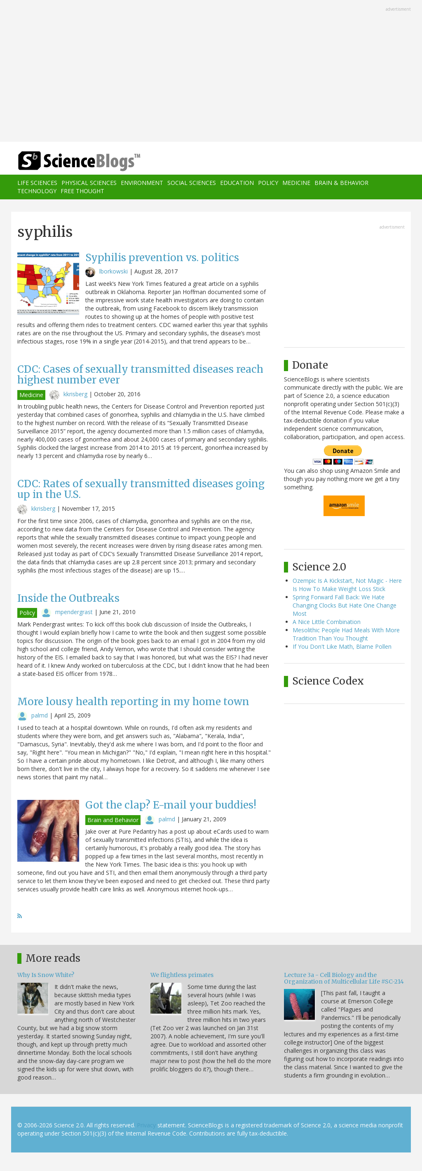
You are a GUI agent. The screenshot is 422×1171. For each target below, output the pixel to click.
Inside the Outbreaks (68, 598)
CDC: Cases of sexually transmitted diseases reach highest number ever (140, 374)
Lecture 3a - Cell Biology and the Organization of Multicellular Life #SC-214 (344, 978)
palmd (39, 715)
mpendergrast (74, 612)
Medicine (296, 183)
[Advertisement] (211, 71)
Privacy (146, 1125)
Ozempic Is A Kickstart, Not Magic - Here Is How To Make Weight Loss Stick (347, 585)
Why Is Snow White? (45, 975)
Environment (142, 183)
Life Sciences (37, 183)
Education (237, 183)
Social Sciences (191, 183)
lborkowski (113, 271)
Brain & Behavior (341, 183)
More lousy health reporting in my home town (133, 701)
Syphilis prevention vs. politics (162, 257)
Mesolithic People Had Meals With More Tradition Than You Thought (346, 634)
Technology (36, 191)
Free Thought (82, 191)
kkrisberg (75, 394)
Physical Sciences (89, 183)
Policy (268, 183)
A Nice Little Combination (327, 622)
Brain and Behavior (112, 820)
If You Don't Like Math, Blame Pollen (342, 646)
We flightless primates (181, 975)
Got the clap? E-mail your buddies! (170, 805)
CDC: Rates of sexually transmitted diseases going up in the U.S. (141, 489)
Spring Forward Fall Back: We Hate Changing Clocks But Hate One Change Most (344, 605)
